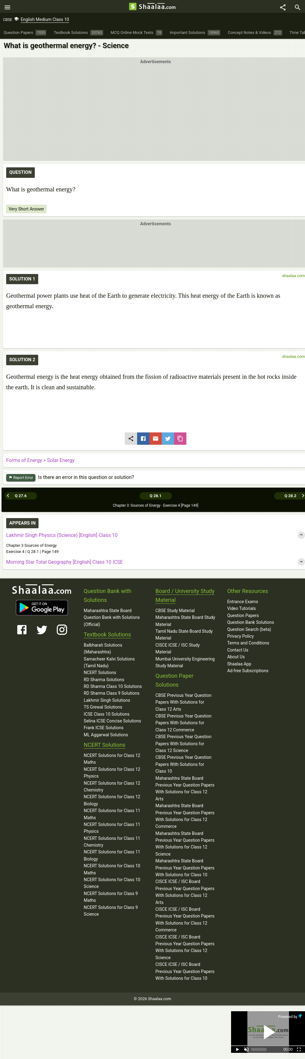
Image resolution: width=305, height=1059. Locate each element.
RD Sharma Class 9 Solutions (112, 693)
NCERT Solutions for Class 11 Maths (112, 814)
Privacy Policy (240, 636)
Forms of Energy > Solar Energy (40, 462)
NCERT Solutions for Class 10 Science (112, 883)
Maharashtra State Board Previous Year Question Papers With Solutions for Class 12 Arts (185, 788)
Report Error (21, 479)
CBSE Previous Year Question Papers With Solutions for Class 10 (184, 764)
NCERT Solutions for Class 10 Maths (112, 869)
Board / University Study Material (185, 595)
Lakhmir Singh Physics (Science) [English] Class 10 (61, 535)
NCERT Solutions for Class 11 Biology (112, 855)
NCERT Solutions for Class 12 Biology (112, 800)
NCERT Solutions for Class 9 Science (111, 911)
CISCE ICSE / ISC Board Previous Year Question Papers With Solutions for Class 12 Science (185, 947)
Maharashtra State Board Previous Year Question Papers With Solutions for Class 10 (185, 868)
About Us (236, 657)
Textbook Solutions (107, 634)
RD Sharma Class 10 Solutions (113, 686)
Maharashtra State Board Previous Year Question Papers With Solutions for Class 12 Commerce (185, 816)
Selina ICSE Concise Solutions (112, 721)
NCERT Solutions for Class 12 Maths (112, 759)
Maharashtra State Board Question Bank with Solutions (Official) (112, 617)
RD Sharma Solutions (104, 679)
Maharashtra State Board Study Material (185, 621)
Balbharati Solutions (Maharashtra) (103, 648)
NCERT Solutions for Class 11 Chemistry (112, 842)
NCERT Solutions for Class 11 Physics (112, 828)
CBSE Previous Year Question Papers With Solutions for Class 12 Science (184, 743)
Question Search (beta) (249, 629)
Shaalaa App (239, 663)
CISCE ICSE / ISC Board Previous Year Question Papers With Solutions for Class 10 (185, 971)
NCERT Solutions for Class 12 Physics (112, 773)
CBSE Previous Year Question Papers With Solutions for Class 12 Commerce (184, 723)
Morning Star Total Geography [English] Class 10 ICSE (64, 562)
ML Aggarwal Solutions (106, 734)
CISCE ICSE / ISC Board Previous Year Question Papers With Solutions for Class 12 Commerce (185, 920)
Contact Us (237, 650)
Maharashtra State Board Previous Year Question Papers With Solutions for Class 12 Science (185, 844)
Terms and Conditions (248, 643)
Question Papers (243, 615)
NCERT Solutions (100, 672)
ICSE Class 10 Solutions (106, 714)
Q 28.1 (155, 496)
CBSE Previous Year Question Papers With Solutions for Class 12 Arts (184, 702)
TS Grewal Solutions (103, 707)
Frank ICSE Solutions (104, 728)
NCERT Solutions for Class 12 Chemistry (112, 786)
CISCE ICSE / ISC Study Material (178, 648)
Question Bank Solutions (250, 622)
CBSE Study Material (175, 610)
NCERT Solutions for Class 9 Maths (111, 897)
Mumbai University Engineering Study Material (185, 662)
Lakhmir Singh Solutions (107, 700)
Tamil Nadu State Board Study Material (184, 634)
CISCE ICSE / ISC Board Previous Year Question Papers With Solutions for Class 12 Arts (185, 892)
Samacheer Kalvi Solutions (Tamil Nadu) (109, 662)
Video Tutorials (241, 608)
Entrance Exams (242, 601)
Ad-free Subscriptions (247, 670)
